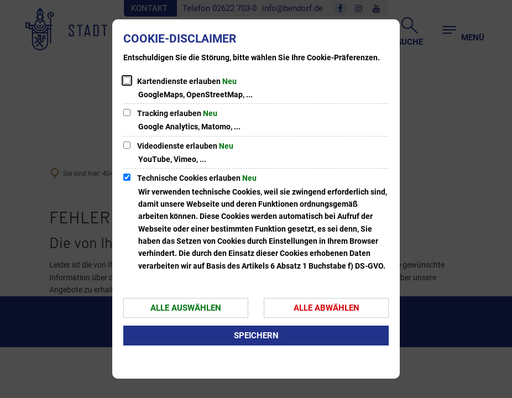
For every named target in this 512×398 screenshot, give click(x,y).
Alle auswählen (185, 308)
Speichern (256, 336)
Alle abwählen (326, 308)
